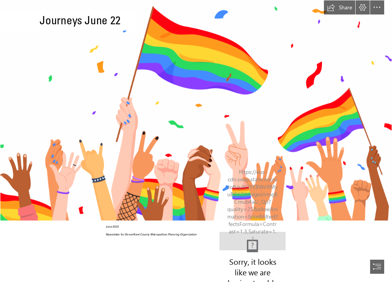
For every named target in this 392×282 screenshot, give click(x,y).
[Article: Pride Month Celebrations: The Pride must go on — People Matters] (196, 110)
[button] (339, 7)
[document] (196, 141)
